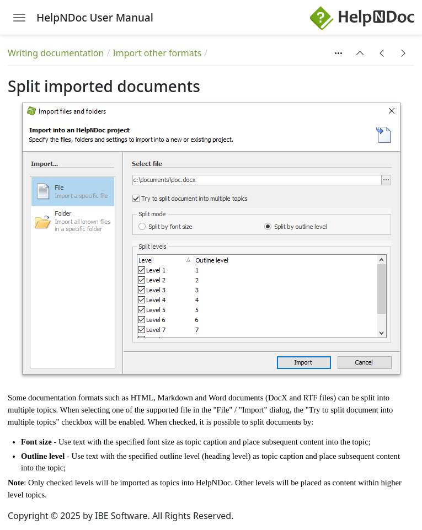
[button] (360, 53)
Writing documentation (56, 53)
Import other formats (157, 53)
